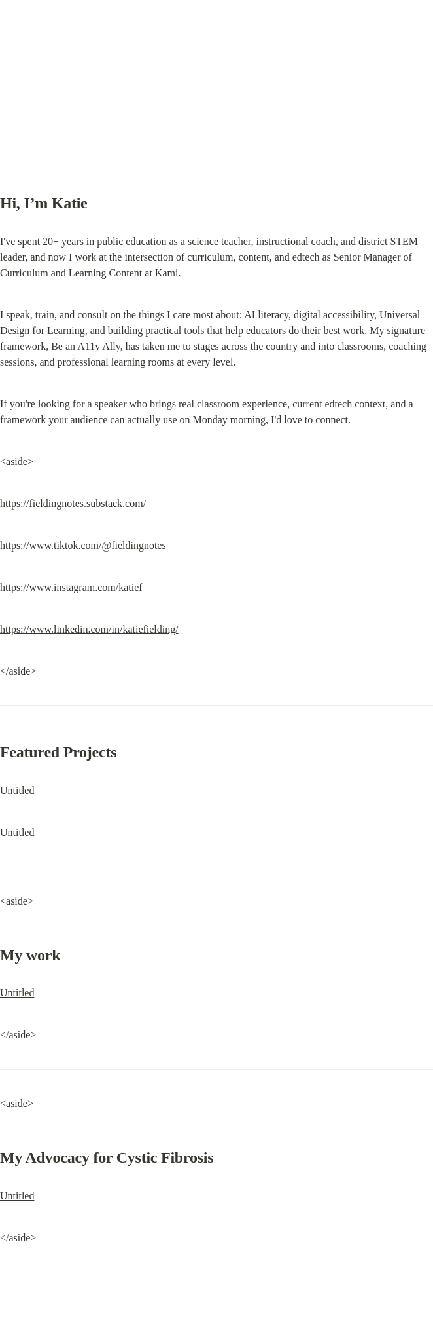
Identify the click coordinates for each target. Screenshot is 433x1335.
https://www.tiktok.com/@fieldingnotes (83, 545)
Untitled (17, 790)
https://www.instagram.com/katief (71, 587)
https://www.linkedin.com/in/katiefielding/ (89, 629)
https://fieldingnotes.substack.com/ (73, 503)
